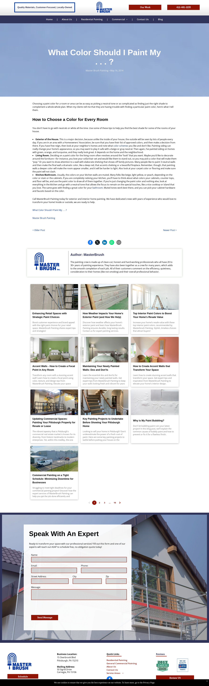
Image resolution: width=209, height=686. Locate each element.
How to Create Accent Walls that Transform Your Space (151, 368)
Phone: (84, 565)
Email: (34, 565)
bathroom (97, 187)
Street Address (38, 576)
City (74, 576)
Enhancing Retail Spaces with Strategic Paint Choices (49, 315)
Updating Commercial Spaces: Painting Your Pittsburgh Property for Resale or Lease (53, 422)
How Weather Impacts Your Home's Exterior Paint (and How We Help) (103, 315)
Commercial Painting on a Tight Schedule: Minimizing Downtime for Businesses (52, 479)
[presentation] (51, 607)
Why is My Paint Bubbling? (148, 420)
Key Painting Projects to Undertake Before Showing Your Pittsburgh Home (103, 422)
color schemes (120, 145)
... (109, 502)
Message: (36, 587)
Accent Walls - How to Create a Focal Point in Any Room (53, 368)
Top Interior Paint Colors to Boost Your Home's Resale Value (152, 315)
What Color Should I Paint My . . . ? (49, 210)
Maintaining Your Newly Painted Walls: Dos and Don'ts (101, 368)
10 (115, 502)
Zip (107, 576)
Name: (34, 554)
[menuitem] (50, 19)
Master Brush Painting (43, 218)
